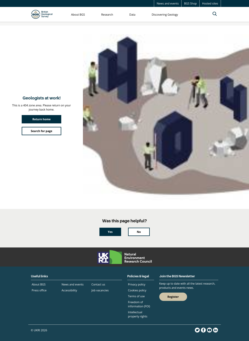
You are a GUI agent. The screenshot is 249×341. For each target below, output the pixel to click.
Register (173, 297)
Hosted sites (210, 3)
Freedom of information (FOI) (139, 304)
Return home (41, 119)
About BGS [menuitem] (78, 14)
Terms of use (136, 296)
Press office (39, 290)
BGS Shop (190, 3)
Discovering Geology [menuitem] (165, 14)
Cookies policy (137, 290)
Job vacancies (100, 290)
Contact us (98, 284)
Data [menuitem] (132, 14)
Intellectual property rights (137, 314)
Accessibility (69, 290)
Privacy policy (136, 284)
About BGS (39, 284)
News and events (168, 3)
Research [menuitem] (107, 14)
